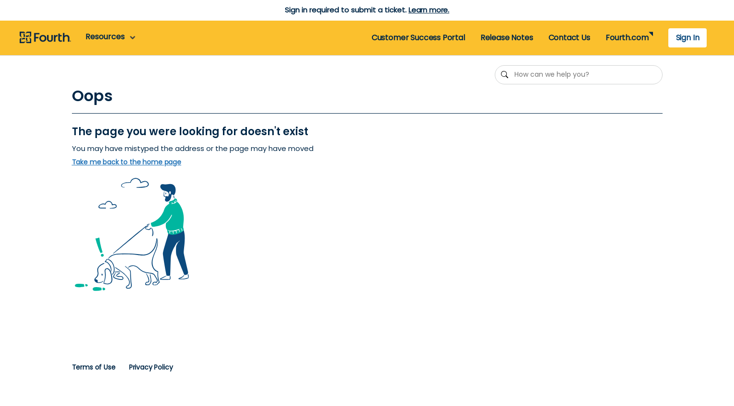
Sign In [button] (687, 37)
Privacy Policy (151, 367)
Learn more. (428, 10)
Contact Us (569, 37)
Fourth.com (627, 37)
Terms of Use (94, 367)
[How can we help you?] (579, 74)
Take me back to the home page (127, 162)
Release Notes (506, 37)
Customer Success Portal (418, 37)
